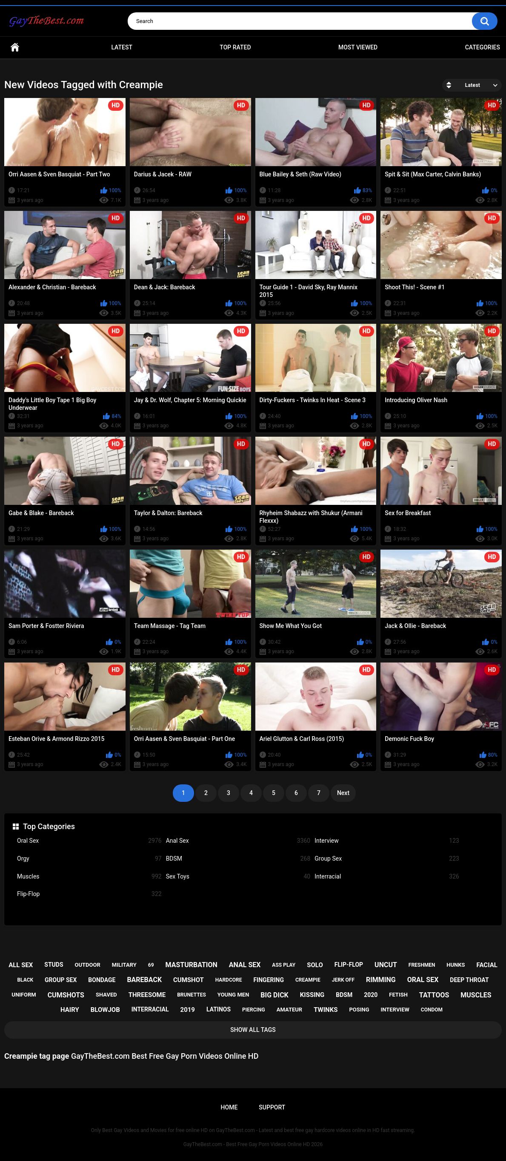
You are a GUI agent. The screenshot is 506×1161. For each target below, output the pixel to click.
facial (487, 965)
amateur (289, 1009)
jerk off (343, 980)
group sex (61, 980)
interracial (150, 1009)
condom (432, 1010)
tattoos (434, 995)
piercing (253, 1010)
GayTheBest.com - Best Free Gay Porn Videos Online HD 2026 (253, 1144)
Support (272, 1107)
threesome (147, 995)
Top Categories (49, 826)
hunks (455, 965)
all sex (21, 965)
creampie (307, 980)
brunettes (191, 995)
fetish (398, 994)
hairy (69, 1010)
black (25, 980)
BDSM (238, 858)
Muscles (89, 876)
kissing (312, 995)
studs (53, 964)
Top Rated (235, 47)
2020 (370, 994)
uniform (23, 994)
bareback (144, 980)
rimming (381, 980)
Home (15, 47)
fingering (268, 980)
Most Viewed (357, 47)
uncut (385, 965)
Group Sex (386, 858)
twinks (325, 1010)
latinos (218, 1009)
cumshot (188, 980)
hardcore (228, 980)
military (124, 965)
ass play (283, 965)
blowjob (105, 1010)
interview (395, 1009)
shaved (106, 994)
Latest (121, 47)
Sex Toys (238, 876)
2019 (187, 1010)
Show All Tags (253, 1029)
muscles (475, 995)
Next (343, 792)
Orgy (89, 858)
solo (315, 965)
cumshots (66, 995)
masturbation (191, 965)
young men (233, 994)
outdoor (87, 965)
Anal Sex (238, 840)
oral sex (423, 980)
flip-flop (348, 964)
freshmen (422, 965)
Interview (386, 840)
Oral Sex (89, 840)
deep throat (469, 980)
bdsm (344, 994)
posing (359, 1009)
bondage (101, 980)
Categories (482, 47)
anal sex (245, 965)
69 (151, 965)
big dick (274, 995)
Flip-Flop (89, 894)
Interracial (386, 876)
